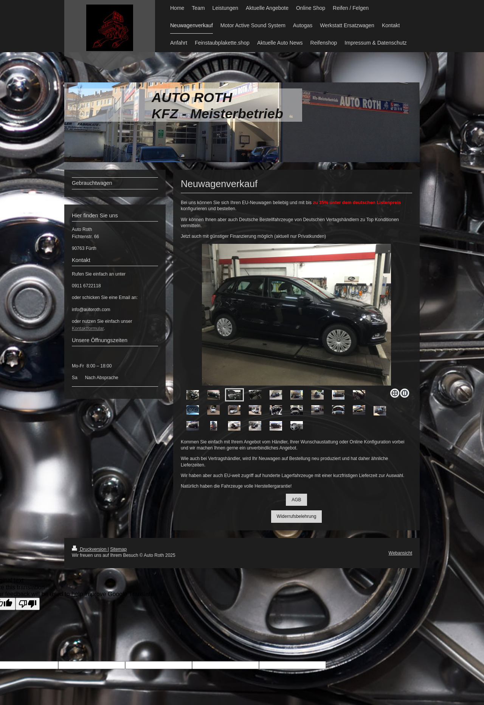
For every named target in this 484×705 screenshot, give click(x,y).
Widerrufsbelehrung (296, 516)
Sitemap (118, 549)
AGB (296, 499)
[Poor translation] (28, 604)
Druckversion (90, 549)
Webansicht (400, 553)
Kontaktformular (88, 328)
